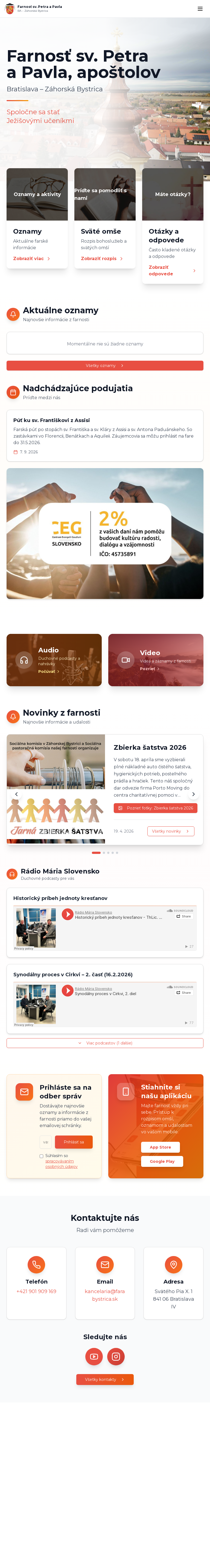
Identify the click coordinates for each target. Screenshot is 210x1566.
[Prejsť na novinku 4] (113, 853)
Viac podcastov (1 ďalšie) (105, 1043)
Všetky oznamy (105, 365)
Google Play (162, 1161)
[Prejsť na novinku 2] (104, 853)
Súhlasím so (61, 1161)
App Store (160, 1147)
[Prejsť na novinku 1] (96, 853)
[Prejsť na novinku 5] (117, 853)
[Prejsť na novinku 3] (108, 853)
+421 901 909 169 (36, 1291)
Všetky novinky (171, 831)
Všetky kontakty (105, 1379)
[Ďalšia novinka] (193, 794)
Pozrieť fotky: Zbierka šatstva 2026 (155, 808)
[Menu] (200, 8)
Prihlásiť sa (74, 1142)
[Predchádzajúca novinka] (16, 794)
